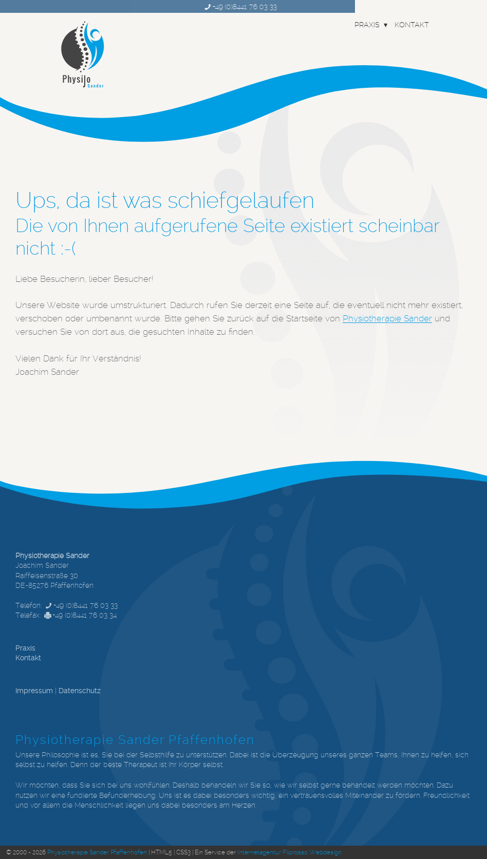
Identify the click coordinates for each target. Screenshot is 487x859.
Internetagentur (259, 852)
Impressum (34, 690)
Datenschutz (80, 690)
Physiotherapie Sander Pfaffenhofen (97, 852)
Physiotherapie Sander (387, 318)
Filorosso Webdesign (312, 852)
